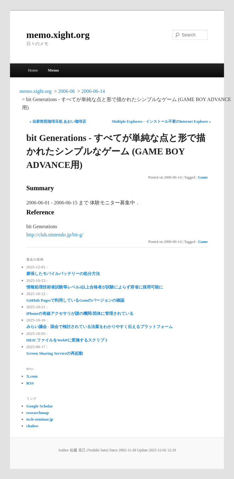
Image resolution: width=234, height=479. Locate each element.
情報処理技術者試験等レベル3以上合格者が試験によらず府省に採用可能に (94, 287)
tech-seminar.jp (39, 419)
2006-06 (66, 91)
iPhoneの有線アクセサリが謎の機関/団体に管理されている (79, 313)
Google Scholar (39, 406)
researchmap (37, 412)
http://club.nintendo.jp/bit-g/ (54, 234)
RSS (30, 383)
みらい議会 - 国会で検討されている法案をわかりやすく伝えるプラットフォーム (99, 326)
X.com (32, 376)
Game (203, 177)
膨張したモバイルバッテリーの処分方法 (63, 273)
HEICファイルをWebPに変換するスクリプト (67, 340)
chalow (32, 425)
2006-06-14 (93, 91)
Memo (53, 70)
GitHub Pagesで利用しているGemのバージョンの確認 (75, 300)
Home (33, 70)
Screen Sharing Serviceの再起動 (54, 353)
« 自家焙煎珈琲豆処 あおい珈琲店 (58, 121)
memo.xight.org (58, 35)
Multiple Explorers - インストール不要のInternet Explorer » (161, 121)
